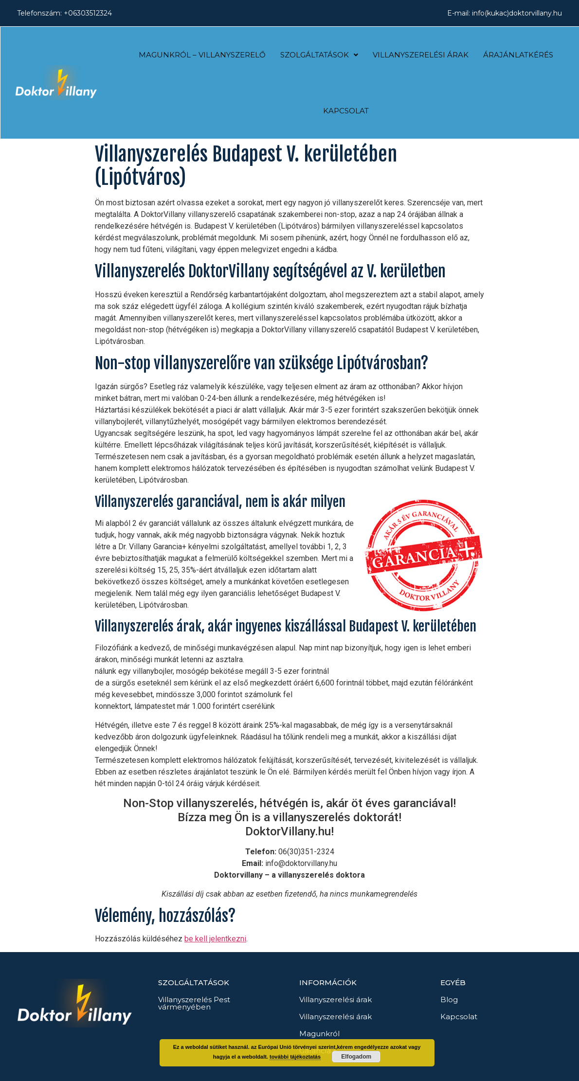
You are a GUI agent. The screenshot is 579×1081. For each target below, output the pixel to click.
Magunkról (319, 1033)
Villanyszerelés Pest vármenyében (194, 1003)
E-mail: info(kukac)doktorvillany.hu (504, 13)
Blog (449, 999)
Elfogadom (356, 1056)
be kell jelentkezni (215, 938)
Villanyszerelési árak (421, 54)
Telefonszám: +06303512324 (64, 13)
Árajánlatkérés (518, 54)
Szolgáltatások (319, 54)
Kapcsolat (346, 110)
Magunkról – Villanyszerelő (202, 54)
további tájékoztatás (295, 1057)
